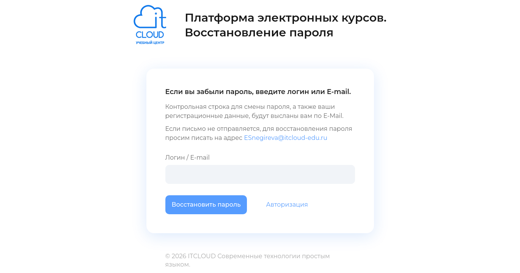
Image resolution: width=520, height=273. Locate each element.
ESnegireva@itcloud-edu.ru (285, 137)
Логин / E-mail (260, 169)
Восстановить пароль (206, 204)
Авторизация (287, 204)
